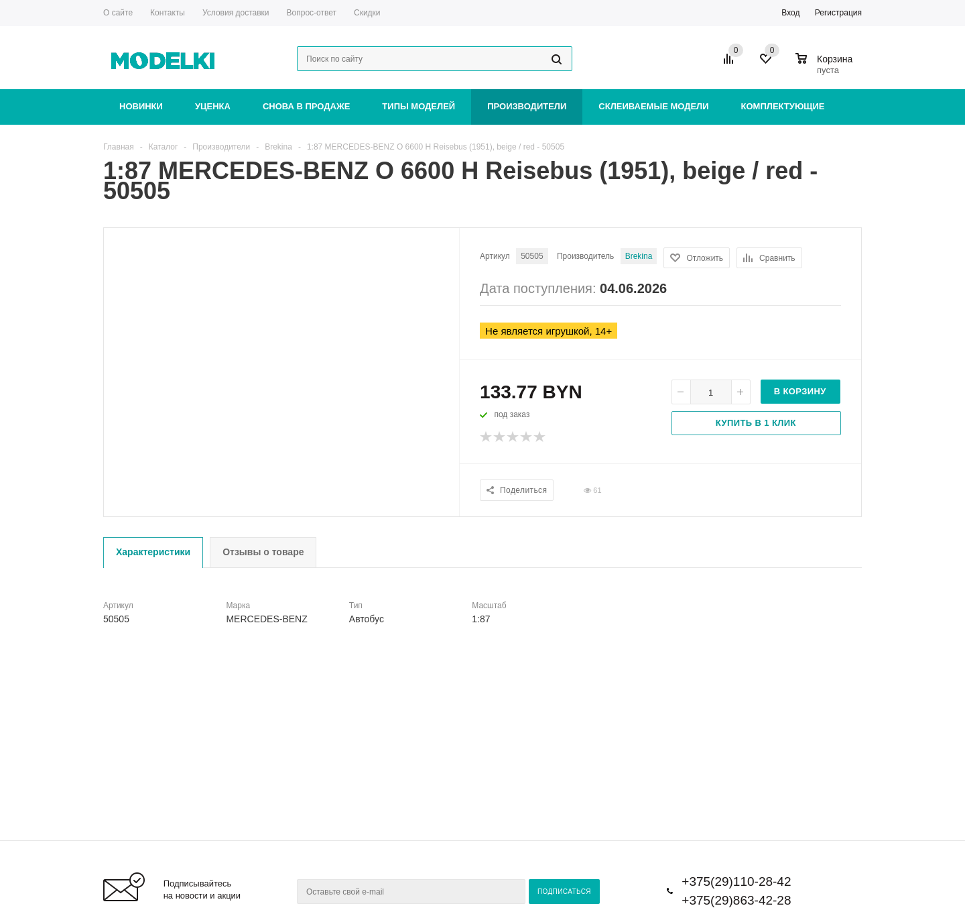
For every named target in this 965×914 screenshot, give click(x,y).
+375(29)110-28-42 (736, 881)
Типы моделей (418, 106)
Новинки (141, 106)
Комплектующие (783, 106)
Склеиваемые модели (653, 106)
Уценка (213, 106)
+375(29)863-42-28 (736, 900)
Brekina (639, 256)
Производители (526, 106)
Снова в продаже (306, 106)
